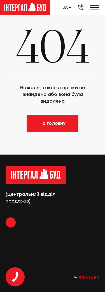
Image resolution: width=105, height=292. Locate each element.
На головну (52, 123)
